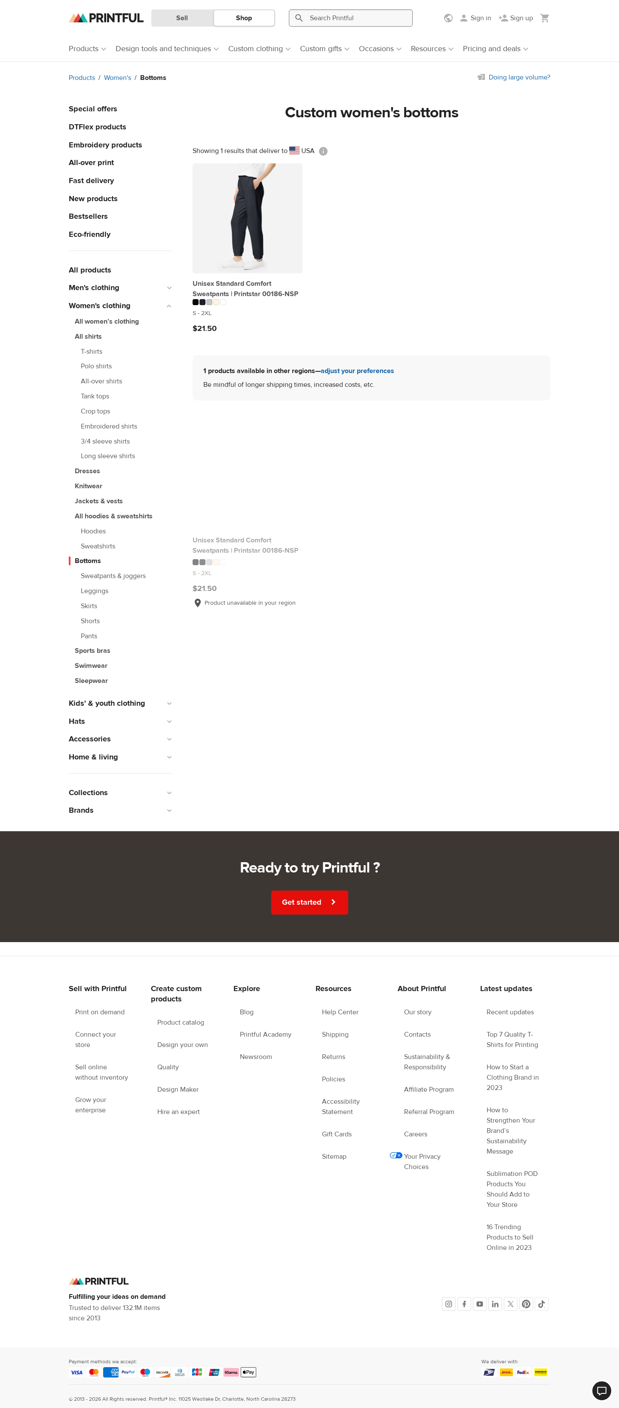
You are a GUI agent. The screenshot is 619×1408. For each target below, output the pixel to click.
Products (82, 77)
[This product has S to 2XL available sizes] (248, 313)
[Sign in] (475, 18)
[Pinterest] (526, 1304)
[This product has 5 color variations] (248, 302)
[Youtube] (480, 1304)
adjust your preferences (357, 371)
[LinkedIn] (495, 1304)
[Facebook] (464, 1304)
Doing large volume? (519, 77)
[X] (511, 1304)
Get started (310, 902)
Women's (117, 77)
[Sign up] (515, 18)
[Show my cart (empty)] (545, 18)
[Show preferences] (449, 18)
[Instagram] (449, 1304)
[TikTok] (542, 1304)
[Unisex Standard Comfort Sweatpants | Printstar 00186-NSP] (248, 218)
